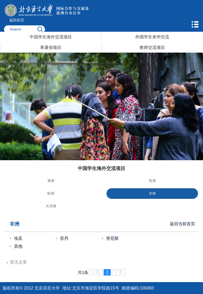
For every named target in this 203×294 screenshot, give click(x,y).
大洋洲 (51, 206)
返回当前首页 (182, 224)
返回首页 (16, 20)
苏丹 (64, 238)
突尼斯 (112, 238)
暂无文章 (18, 262)
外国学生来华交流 (152, 37)
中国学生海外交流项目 (51, 37)
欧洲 (50, 193)
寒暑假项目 (50, 47)
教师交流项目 (152, 47)
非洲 (152, 193)
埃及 (18, 238)
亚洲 (152, 181)
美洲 (50, 181)
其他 (18, 246)
